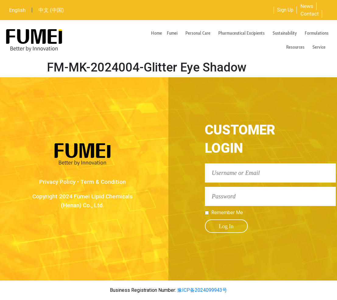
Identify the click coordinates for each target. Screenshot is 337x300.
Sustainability (286, 33)
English (17, 10)
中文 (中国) (51, 10)
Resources (296, 47)
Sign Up (285, 10)
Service (320, 47)
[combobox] (250, 10)
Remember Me (227, 212)
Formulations (316, 33)
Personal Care (199, 33)
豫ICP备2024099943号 (201, 290)
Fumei (174, 33)
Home (156, 33)
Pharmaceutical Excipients (243, 33)
